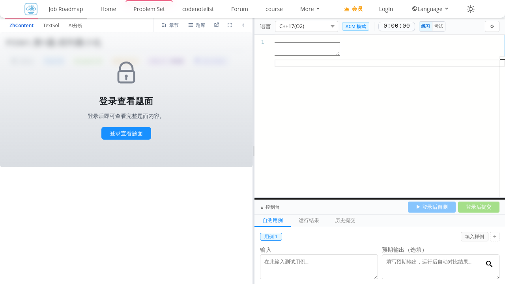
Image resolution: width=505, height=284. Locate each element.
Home (108, 9)
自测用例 (272, 220)
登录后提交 (479, 206)
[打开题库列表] (196, 25)
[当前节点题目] (170, 25)
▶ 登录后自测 (432, 206)
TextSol (51, 25)
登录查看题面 (126, 133)
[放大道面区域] (229, 25)
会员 (353, 8)
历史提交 (345, 220)
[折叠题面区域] (243, 25)
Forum (239, 9)
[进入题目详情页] (216, 25)
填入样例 (474, 236)
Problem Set (149, 9)
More (310, 9)
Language (430, 9)
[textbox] (379, 38)
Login (386, 9)
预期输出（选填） (405, 249)
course (274, 9)
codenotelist (198, 9)
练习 (425, 26)
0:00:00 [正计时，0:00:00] (396, 26)
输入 (265, 249)
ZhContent (21, 25)
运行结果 (309, 220)
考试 (438, 26)
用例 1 (271, 236)
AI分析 (75, 25)
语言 (265, 26)
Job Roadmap (66, 9)
